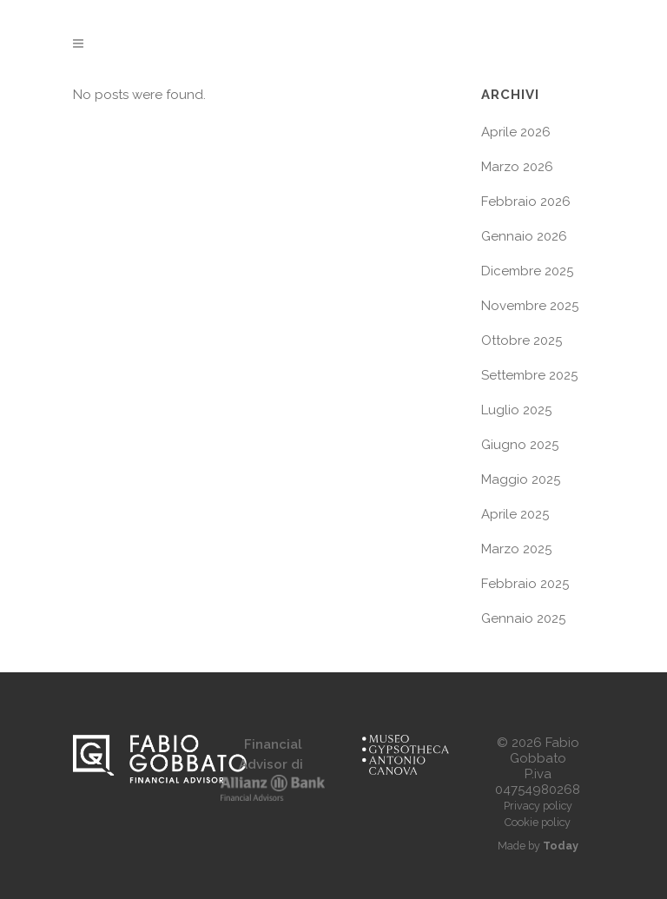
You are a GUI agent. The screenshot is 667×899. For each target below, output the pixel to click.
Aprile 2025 (515, 514)
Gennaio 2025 (523, 618)
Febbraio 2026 (526, 201)
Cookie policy (538, 822)
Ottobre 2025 (521, 340)
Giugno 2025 (519, 445)
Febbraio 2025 (525, 584)
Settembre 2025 (529, 375)
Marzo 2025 (516, 549)
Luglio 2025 (516, 410)
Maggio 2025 (520, 479)
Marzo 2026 (517, 167)
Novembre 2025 (529, 306)
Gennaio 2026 (524, 236)
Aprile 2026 (516, 132)
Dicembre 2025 (527, 271)
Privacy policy (538, 805)
